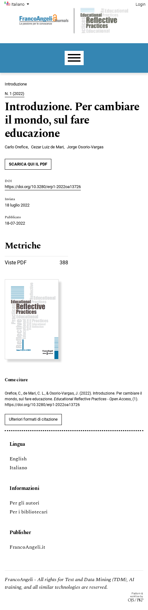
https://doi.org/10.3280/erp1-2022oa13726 (43, 186)
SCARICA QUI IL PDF (28, 164)
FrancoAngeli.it (27, 547)
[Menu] (74, 58)
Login (140, 4)
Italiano (20, 4)
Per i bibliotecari (29, 512)
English (18, 459)
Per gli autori (24, 503)
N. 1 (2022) (14, 93)
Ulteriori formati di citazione (33, 419)
